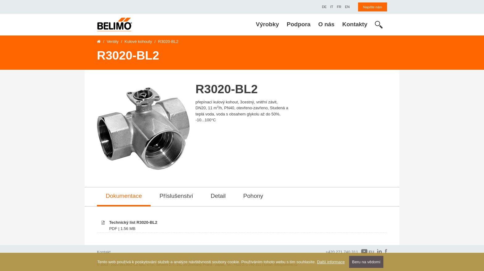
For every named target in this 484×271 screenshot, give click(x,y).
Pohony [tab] (253, 196)
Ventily (113, 41)
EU (367, 251)
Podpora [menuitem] (299, 24)
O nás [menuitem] (326, 24)
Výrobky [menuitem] (267, 24)
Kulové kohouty (138, 41)
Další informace (331, 262)
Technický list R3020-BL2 (133, 222)
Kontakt (104, 252)
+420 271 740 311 (342, 252)
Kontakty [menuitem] (354, 24)
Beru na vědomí (366, 262)
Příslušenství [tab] (176, 196)
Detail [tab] (218, 196)
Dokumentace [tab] (124, 196)
